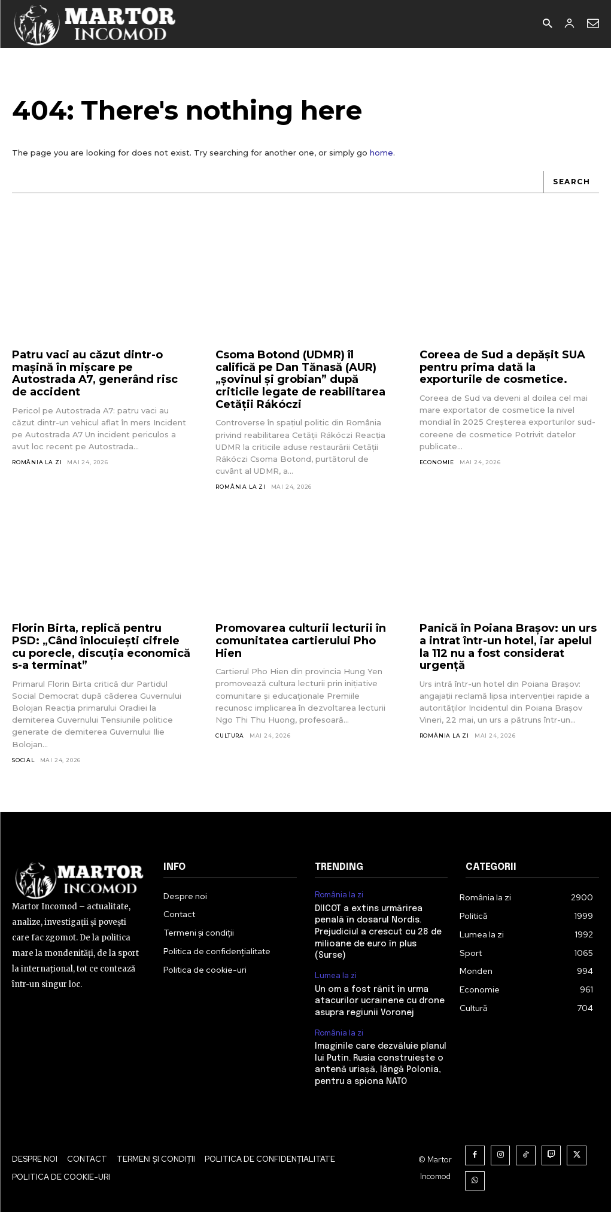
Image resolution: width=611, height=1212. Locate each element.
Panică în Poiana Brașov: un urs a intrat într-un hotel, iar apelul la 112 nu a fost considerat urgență (508, 647)
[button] (547, 24)
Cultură (229, 735)
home (381, 152)
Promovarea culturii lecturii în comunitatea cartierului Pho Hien (300, 640)
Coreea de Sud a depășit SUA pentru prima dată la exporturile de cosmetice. (502, 367)
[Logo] (95, 24)
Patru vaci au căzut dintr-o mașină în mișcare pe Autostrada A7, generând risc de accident (95, 373)
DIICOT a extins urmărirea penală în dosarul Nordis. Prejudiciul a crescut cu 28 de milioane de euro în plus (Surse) (378, 932)
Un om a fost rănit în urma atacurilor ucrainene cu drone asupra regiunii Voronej (380, 1000)
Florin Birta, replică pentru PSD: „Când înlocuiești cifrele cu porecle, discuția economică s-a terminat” (101, 647)
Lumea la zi (336, 975)
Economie (437, 462)
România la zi (37, 462)
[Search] (571, 182)
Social (23, 760)
